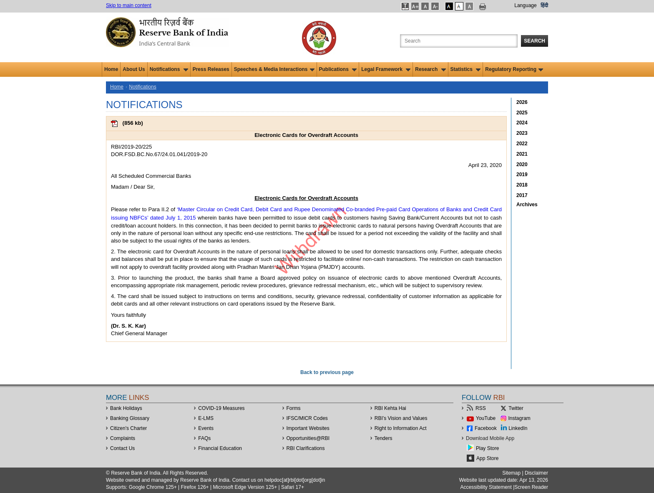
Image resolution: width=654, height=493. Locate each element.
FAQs (204, 438)
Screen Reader (531, 487)
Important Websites (308, 428)
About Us (134, 69)
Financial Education (220, 448)
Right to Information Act (401, 428)
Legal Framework (385, 69)
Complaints (122, 438)
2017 (522, 195)
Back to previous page (327, 372)
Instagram (519, 418)
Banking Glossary (129, 418)
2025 (522, 113)
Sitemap (511, 473)
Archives (527, 204)
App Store (487, 458)
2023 (522, 133)
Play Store (487, 448)
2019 (522, 174)
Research (430, 69)
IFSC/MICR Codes (307, 418)
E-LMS (206, 418)
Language (525, 5)
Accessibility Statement (485, 487)
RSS (480, 408)
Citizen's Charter (128, 428)
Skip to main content (128, 5)
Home (111, 69)
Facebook (486, 428)
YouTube (486, 418)
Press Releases (211, 69)
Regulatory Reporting (514, 69)
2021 (522, 154)
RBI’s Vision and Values (401, 418)
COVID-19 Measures (221, 408)
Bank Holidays (126, 408)
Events (206, 428)
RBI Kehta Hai (390, 408)
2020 (522, 164)
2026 (522, 102)
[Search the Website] (459, 41)
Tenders (383, 438)
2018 (522, 185)
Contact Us (122, 448)
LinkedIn (517, 428)
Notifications (169, 69)
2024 (522, 123)
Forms (294, 408)
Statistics (465, 69)
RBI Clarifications (306, 448)
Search (534, 41)
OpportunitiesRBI (308, 438)
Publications (338, 69)
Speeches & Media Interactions (274, 69)
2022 (522, 144)
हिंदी (544, 5)
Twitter (515, 408)
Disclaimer (536, 473)
